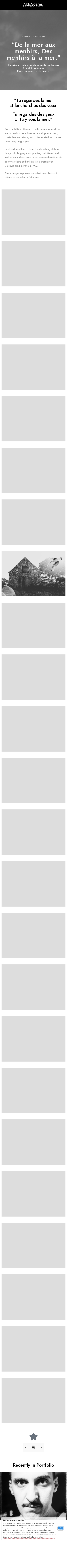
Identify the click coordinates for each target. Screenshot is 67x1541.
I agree (60, 1528)
